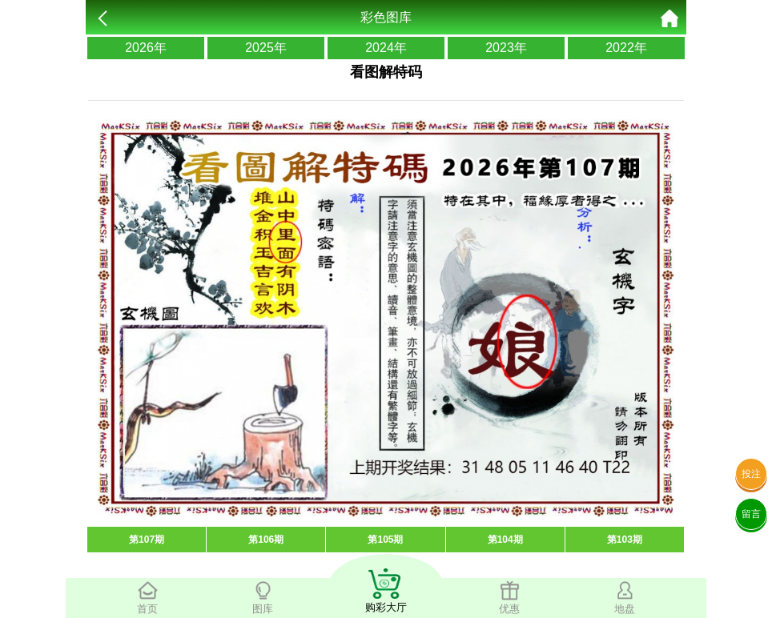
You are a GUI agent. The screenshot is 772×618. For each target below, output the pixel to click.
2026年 (146, 47)
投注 (751, 474)
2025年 (266, 47)
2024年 (386, 47)
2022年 (626, 47)
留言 (751, 514)
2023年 (506, 47)
